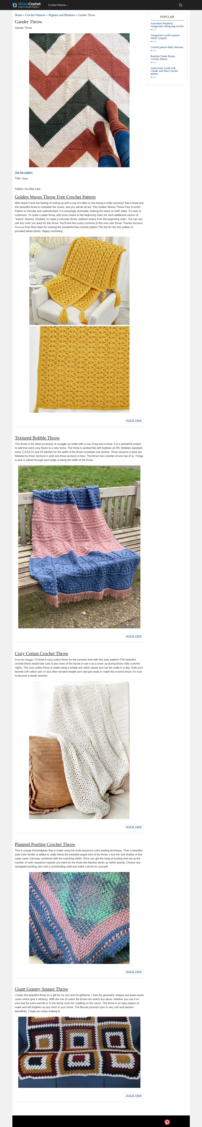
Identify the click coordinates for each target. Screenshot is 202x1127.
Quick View (134, 420)
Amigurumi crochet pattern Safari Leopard (165, 37)
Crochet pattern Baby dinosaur (167, 47)
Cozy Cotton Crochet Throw (41, 652)
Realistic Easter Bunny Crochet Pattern (163, 57)
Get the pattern (24, 172)
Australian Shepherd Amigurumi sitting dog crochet (167, 25)
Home (18, 15)
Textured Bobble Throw (37, 437)
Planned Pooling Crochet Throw (45, 843)
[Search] (180, 5)
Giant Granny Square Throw (41, 987)
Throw (25, 178)
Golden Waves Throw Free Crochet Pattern (55, 196)
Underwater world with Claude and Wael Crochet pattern (164, 71)
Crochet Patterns (57, 5)
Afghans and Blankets (61, 15)
